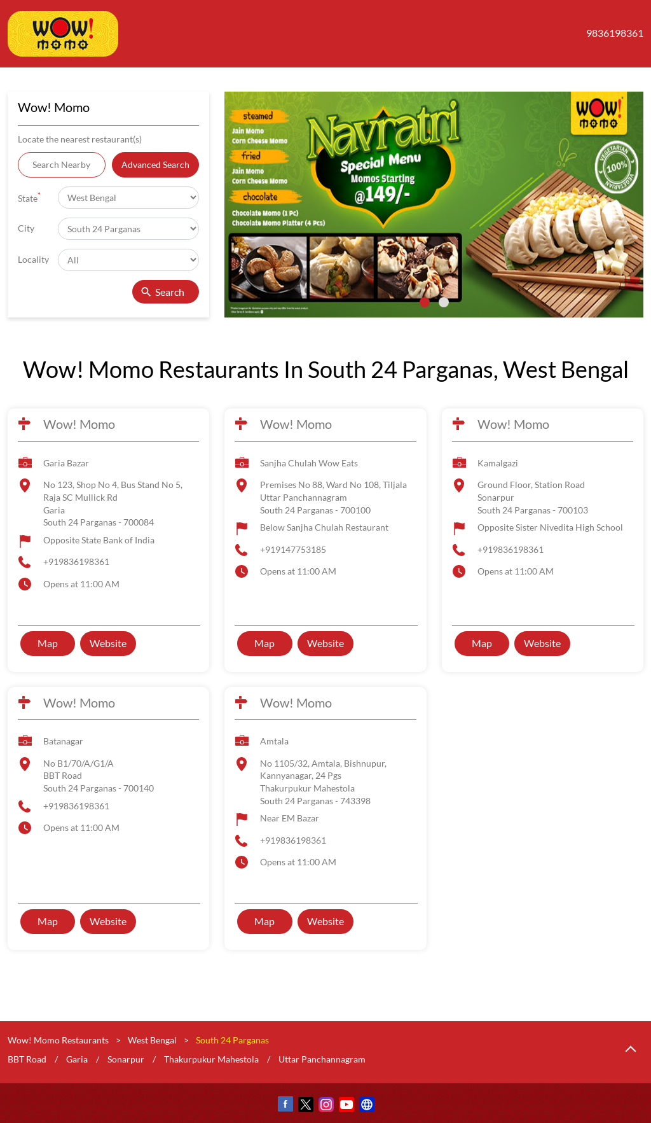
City (26, 228)
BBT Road (27, 1058)
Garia (77, 1058)
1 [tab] (425, 302)
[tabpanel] (433, 204)
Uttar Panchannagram (322, 1058)
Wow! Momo (79, 423)
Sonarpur (125, 1058)
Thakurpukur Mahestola (211, 1058)
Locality (33, 259)
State (29, 197)
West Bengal (152, 1040)
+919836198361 (76, 561)
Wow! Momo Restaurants (59, 1040)
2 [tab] (444, 302)
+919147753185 (293, 549)
